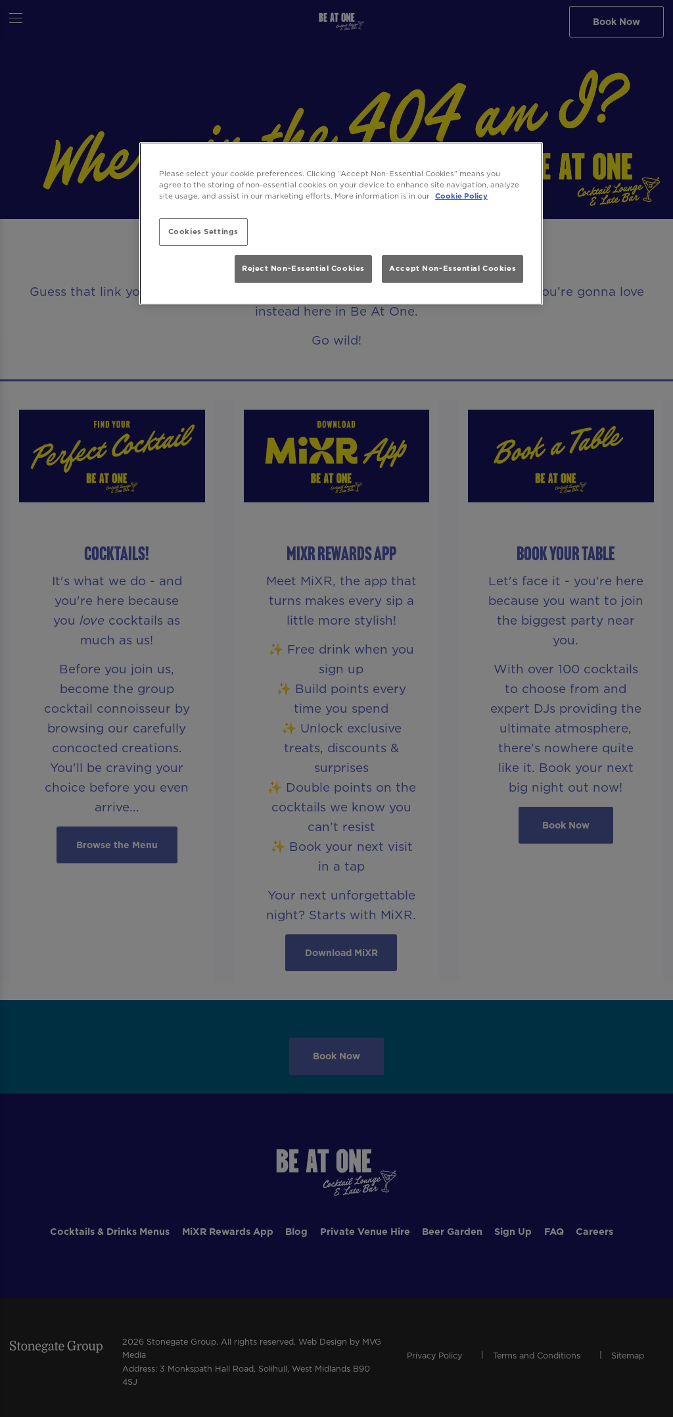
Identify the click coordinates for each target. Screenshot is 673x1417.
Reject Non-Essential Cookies (303, 268)
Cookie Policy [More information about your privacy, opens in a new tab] (461, 196)
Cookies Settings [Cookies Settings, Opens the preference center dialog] (203, 231)
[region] (341, 224)
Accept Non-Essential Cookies (452, 268)
